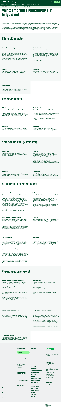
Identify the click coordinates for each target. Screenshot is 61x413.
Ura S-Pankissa (34, 388)
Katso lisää (34, 4)
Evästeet (46, 406)
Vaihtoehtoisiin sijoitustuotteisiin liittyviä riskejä (22, 6)
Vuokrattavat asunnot (35, 380)
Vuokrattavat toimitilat (36, 378)
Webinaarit (33, 374)
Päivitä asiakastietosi (35, 360)
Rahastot (7, 4)
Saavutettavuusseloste (48, 405)
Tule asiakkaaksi (34, 362)
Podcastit (33, 376)
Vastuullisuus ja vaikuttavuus (25, 4)
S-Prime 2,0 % (48, 384)
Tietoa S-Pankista (35, 386)
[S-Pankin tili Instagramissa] (2, 397)
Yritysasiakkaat (19, 367)
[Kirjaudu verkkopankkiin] (57, 2)
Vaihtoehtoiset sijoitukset (15, 4)
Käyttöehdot (47, 403)
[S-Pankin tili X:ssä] (2, 390)
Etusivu (3, 6)
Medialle (33, 392)
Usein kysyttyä (34, 366)
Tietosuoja (46, 404)
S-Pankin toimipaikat (49, 377)
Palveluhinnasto (34, 364)
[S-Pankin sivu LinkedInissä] (2, 395)
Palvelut (2, 4)
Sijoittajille (33, 394)
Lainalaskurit (34, 368)
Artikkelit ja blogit (35, 372)
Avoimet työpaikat (35, 390)
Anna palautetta (34, 382)
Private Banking (10, 1)
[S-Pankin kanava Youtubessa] (2, 392)
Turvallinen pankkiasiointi (36, 370)
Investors (33, 396)
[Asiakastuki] (23, 352)
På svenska (50, 1)
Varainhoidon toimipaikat (50, 372)
